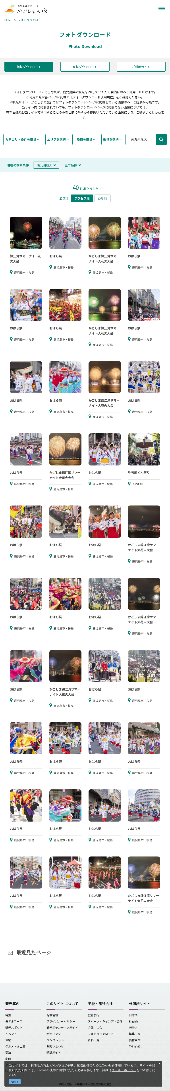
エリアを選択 (56, 139)
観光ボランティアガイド (62, 1027)
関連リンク (53, 1034)
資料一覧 (93, 1040)
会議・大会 (95, 1027)
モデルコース (13, 1021)
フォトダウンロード (31, 20)
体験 (8, 1040)
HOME (8, 20)
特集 (8, 1015)
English (133, 1021)
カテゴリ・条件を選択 (20, 139)
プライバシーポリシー (60, 1021)
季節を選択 (84, 139)
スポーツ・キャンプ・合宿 (105, 1021)
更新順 (102, 198)
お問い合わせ (55, 1046)
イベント (11, 1034)
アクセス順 (82, 198)
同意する (15, 1081)
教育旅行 (93, 1015)
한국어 (133, 1027)
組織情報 (52, 1015)
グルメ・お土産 (15, 1046)
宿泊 (8, 1052)
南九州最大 (46, 165)
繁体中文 (135, 1034)
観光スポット (14, 1027)
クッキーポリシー (124, 1070)
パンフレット (55, 1040)
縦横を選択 (111, 139)
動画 (8, 1059)
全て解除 (73, 165)
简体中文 (135, 1040)
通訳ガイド (53, 1052)
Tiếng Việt (135, 1046)
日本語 (133, 1015)
